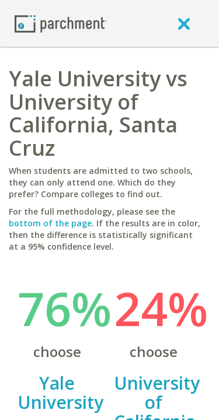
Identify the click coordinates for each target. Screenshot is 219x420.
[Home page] (61, 23)
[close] (184, 23)
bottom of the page (50, 223)
